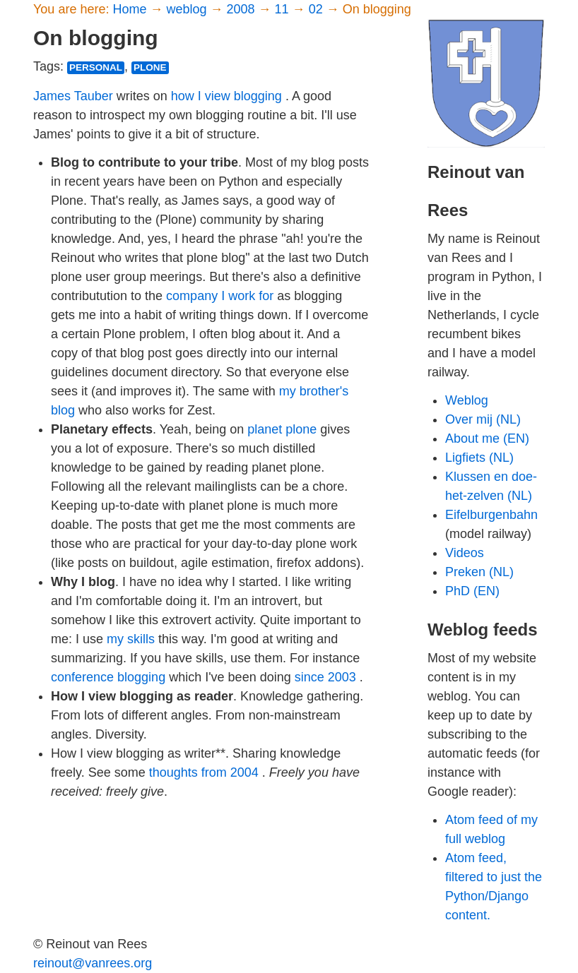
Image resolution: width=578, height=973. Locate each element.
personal (95, 67)
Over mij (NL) (483, 419)
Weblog (466, 400)
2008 (243, 9)
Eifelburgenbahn (491, 515)
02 (317, 9)
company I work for (219, 296)
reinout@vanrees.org (92, 963)
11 (284, 9)
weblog (188, 9)
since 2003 (325, 677)
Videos (464, 553)
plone (150, 67)
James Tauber (73, 96)
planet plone (282, 429)
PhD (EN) (472, 591)
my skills (131, 639)
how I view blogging (226, 96)
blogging (141, 677)
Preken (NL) (479, 572)
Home (131, 9)
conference (82, 677)
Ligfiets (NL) (479, 457)
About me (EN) (487, 438)
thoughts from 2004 (204, 772)
